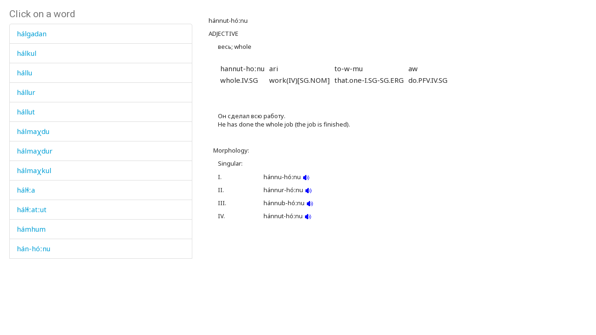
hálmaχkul (34, 170)
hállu (24, 72)
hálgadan (32, 33)
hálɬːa (26, 189)
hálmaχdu (33, 131)
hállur (26, 92)
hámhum (31, 229)
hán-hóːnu (33, 248)
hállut (26, 111)
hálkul (26, 53)
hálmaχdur (35, 150)
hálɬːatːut (32, 209)
